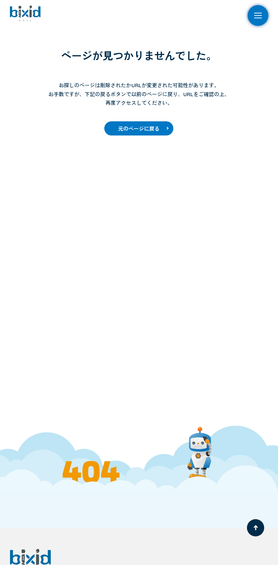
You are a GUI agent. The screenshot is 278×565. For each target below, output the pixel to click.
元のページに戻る (139, 128)
